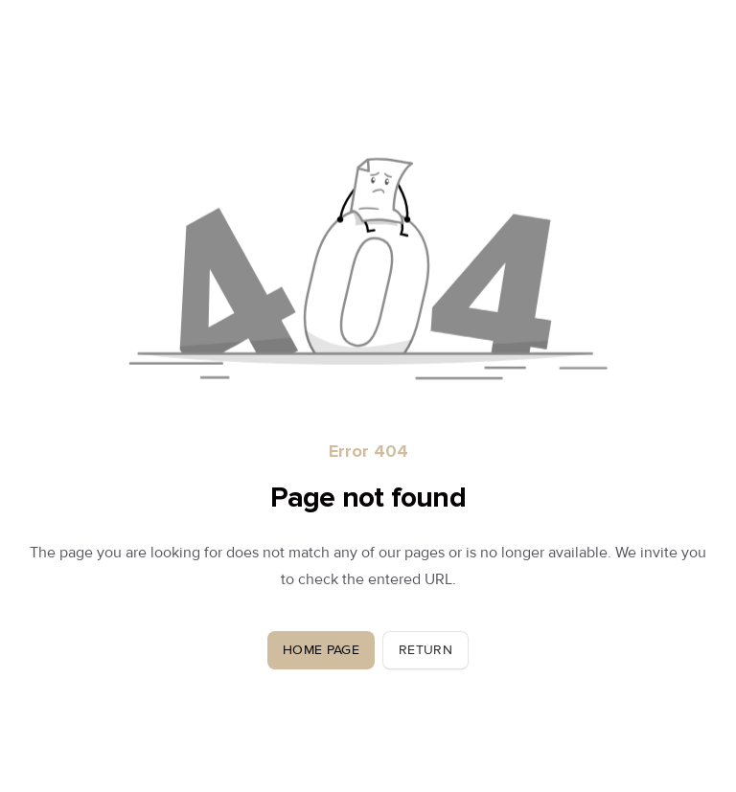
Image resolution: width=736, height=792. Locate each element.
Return (425, 650)
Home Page (321, 650)
